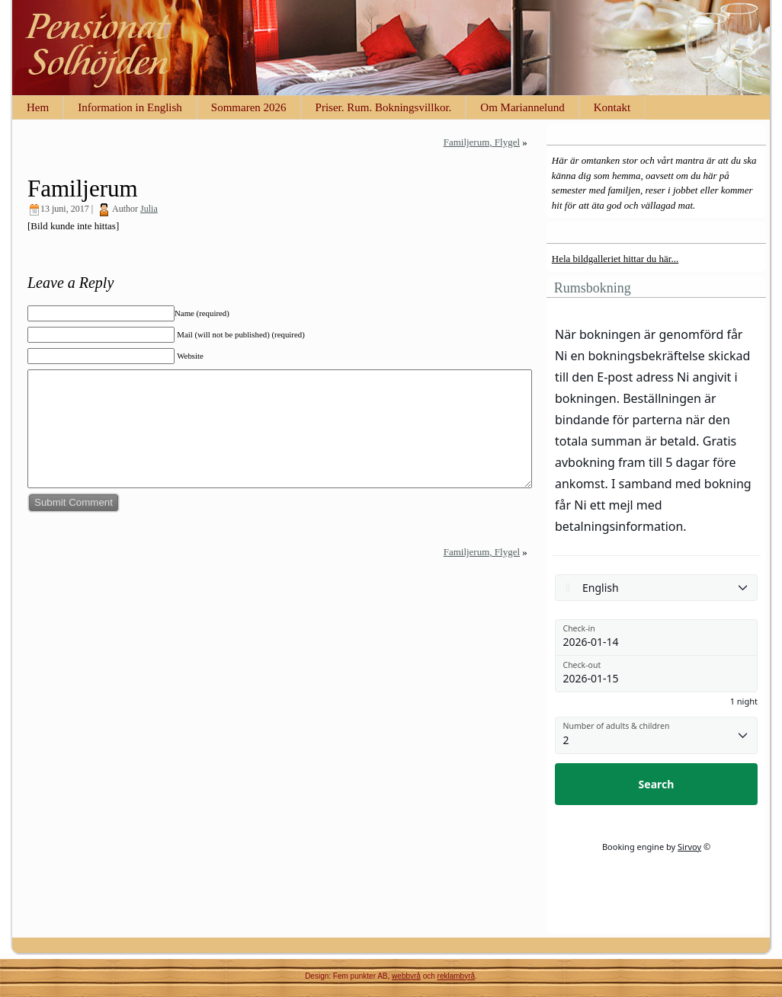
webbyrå (406, 976)
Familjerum (82, 188)
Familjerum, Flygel (482, 142)
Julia (149, 208)
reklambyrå (456, 976)
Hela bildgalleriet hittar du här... (615, 258)
